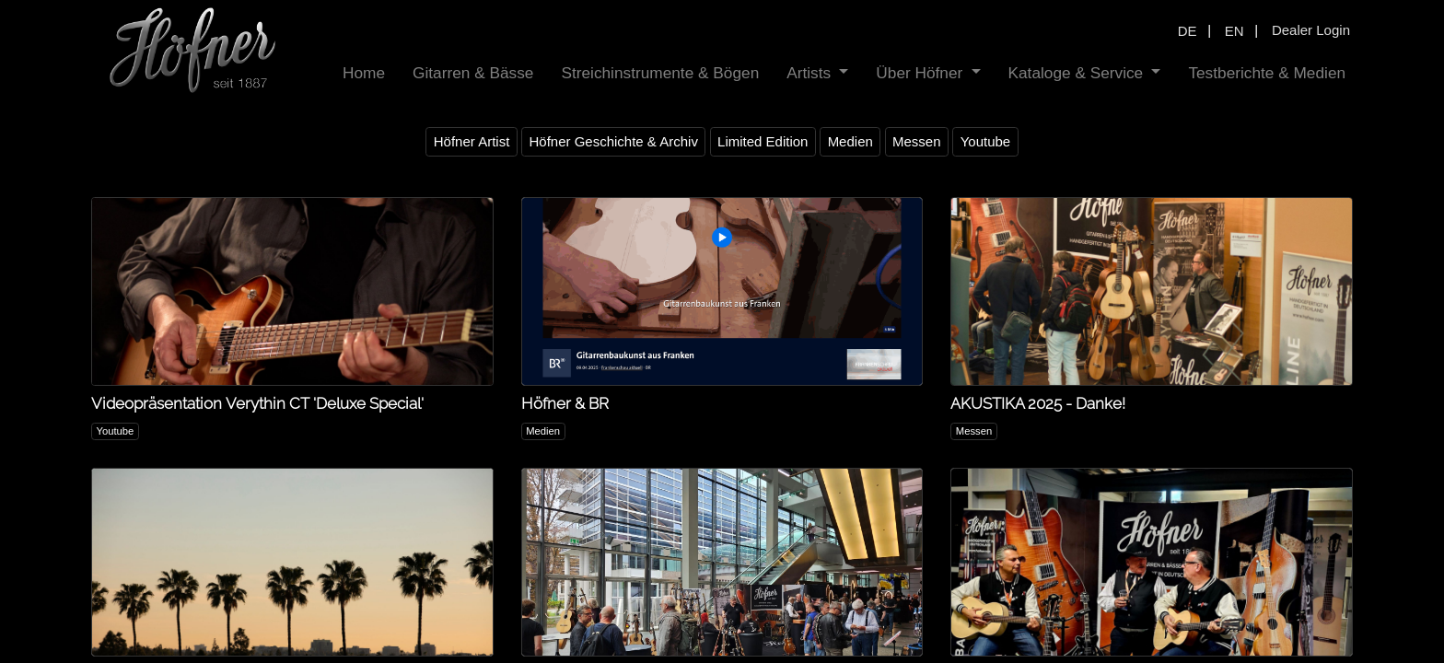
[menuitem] (364, 73)
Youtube (986, 141)
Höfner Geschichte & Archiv (613, 141)
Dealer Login (1311, 30)
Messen (916, 141)
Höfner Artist (472, 141)
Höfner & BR (565, 403)
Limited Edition (762, 141)
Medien (850, 141)
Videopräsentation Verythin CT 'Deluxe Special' (257, 403)
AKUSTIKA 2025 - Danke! (1037, 403)
